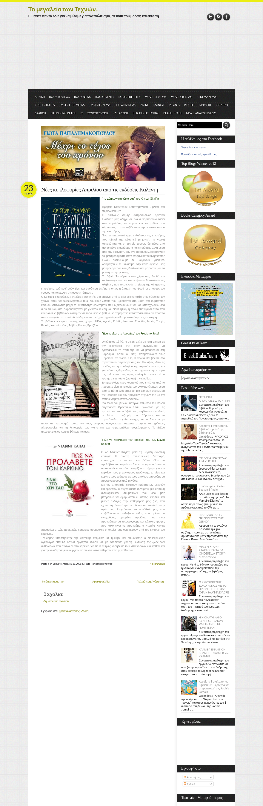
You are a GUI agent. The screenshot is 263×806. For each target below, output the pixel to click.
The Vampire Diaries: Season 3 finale (212, 487)
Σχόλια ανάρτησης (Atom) (73, 611)
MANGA (159, 105)
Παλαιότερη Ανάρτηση (150, 581)
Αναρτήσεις (192, 777)
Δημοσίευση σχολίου (56, 601)
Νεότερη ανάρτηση (53, 581)
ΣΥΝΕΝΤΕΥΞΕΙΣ (97, 113)
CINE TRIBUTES (45, 105)
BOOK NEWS (82, 97)
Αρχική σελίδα (100, 581)
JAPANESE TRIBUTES (181, 105)
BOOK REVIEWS (59, 97)
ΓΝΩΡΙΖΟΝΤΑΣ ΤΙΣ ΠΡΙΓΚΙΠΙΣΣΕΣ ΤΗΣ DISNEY (211, 518)
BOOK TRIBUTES (129, 97)
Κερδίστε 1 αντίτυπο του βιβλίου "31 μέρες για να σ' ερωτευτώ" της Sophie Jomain (214, 686)
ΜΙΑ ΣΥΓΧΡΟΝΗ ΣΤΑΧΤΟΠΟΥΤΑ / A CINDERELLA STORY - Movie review (212, 552)
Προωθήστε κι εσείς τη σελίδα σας (199, 154)
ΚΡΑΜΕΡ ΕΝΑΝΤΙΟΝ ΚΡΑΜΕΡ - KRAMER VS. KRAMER (214, 653)
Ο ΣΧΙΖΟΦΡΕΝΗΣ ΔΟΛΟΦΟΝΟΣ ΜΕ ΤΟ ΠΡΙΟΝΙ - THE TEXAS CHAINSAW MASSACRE (214, 587)
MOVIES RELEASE (182, 97)
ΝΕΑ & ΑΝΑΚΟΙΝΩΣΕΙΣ (201, 113)
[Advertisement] (131, 57)
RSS (219, 17)
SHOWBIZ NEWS (125, 105)
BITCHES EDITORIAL (146, 113)
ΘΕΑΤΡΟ (222, 105)
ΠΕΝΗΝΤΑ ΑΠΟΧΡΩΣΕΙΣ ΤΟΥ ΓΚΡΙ (214, 398)
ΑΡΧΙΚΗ (40, 97)
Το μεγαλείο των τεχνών (193, 147)
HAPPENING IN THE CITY (67, 113)
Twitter (211, 17)
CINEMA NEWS (207, 97)
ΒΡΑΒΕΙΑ (41, 113)
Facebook (227, 17)
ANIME (144, 105)
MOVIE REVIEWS (155, 97)
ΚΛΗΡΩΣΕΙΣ (121, 113)
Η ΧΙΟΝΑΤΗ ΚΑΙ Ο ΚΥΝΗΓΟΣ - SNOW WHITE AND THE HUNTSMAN (211, 622)
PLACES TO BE (172, 113)
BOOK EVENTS (104, 97)
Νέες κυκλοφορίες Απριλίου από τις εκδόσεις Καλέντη (99, 189)
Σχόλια (189, 784)
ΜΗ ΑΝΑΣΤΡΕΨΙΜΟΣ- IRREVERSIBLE (213, 459)
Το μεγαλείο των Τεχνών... (64, 9)
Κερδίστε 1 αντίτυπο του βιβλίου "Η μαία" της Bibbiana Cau (214, 429)
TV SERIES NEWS (100, 105)
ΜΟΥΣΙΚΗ (206, 105)
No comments (157, 563)
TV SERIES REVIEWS (72, 105)
